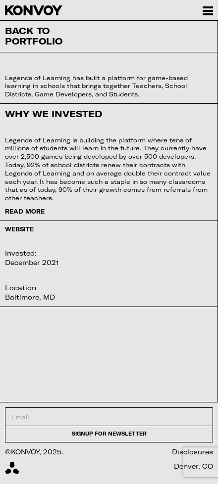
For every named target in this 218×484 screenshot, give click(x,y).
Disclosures (192, 452)
